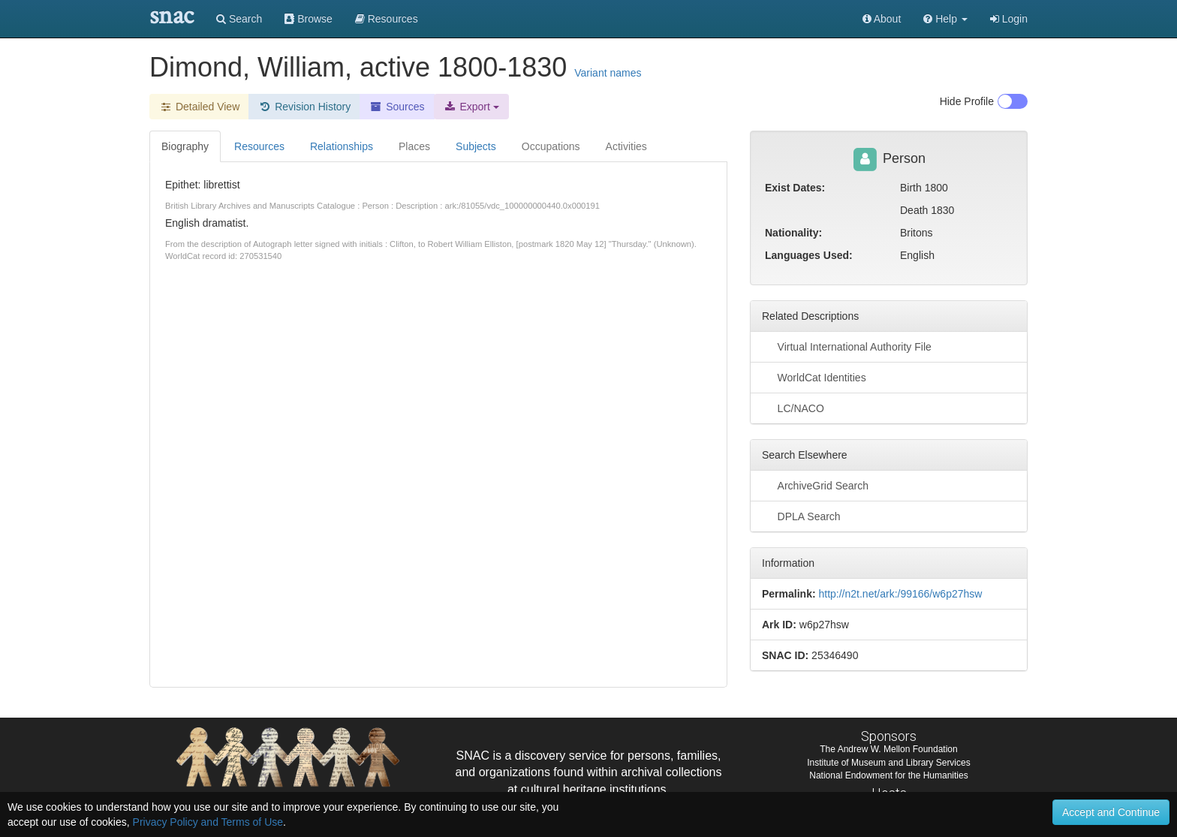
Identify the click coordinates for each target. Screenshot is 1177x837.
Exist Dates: (795, 188)
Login (1009, 19)
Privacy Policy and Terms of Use (208, 822)
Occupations (551, 146)
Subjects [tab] (476, 146)
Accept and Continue (1111, 812)
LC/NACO (793, 407)
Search (239, 19)
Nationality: (793, 233)
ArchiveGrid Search (815, 485)
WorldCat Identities (814, 377)
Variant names (607, 73)
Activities (626, 146)
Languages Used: (809, 255)
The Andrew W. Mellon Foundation (888, 749)
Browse (308, 19)
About (882, 19)
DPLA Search (801, 515)
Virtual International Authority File (847, 346)
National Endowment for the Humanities (888, 775)
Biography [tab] (185, 146)
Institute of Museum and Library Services (888, 762)
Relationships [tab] (341, 146)
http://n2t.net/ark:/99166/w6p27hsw (900, 594)
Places (414, 146)
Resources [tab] (259, 146)
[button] (945, 19)
